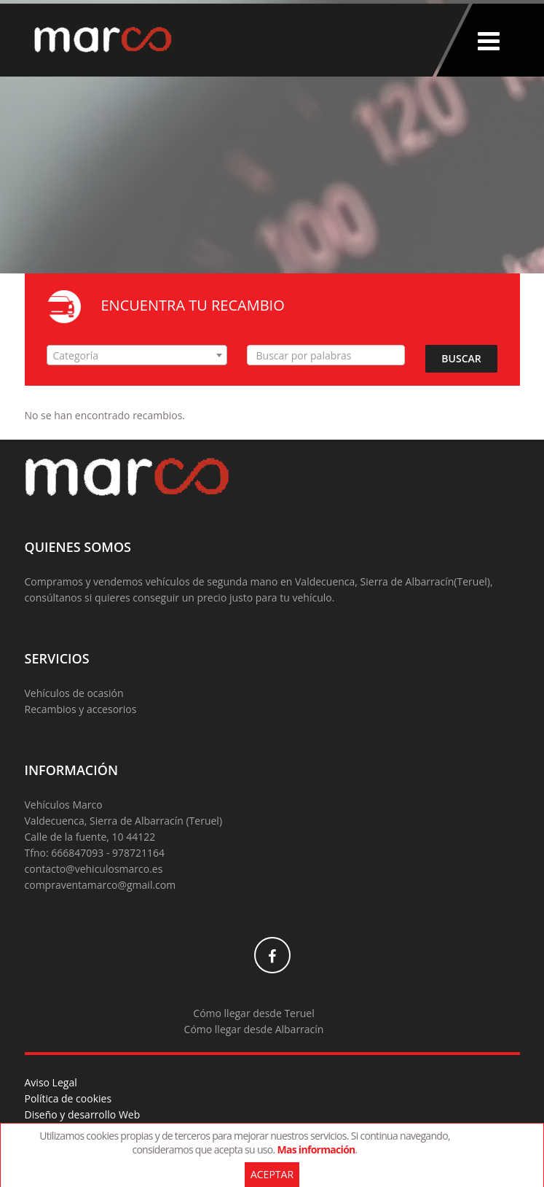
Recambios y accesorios (81, 709)
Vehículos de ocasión (74, 693)
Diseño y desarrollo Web (83, 1114)
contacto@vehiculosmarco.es (94, 869)
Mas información (316, 1149)
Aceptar (272, 1174)
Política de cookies (68, 1098)
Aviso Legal (51, 1082)
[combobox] (137, 355)
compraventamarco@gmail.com (100, 885)
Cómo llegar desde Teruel (253, 1013)
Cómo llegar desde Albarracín (254, 1029)
